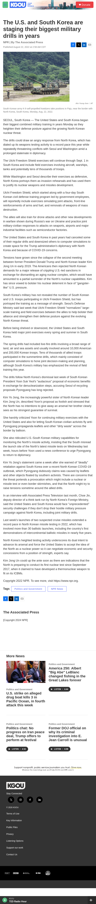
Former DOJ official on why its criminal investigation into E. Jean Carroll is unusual (68, 750)
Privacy (10, 850)
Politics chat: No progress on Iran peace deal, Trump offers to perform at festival (25, 750)
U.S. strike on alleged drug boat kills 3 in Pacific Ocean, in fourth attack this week (25, 715)
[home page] (22, 5)
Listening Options (14, 857)
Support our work (14, 863)
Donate (86, 4)
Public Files (12, 843)
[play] (5, 900)
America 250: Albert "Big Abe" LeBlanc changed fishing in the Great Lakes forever (67, 690)
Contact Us (11, 870)
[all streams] (92, 900)
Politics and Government (28, 592)
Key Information (14, 836)
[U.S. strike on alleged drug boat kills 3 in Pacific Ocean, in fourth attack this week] (25, 688)
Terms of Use (12, 829)
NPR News (57, 592)
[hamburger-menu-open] (5, 5)
